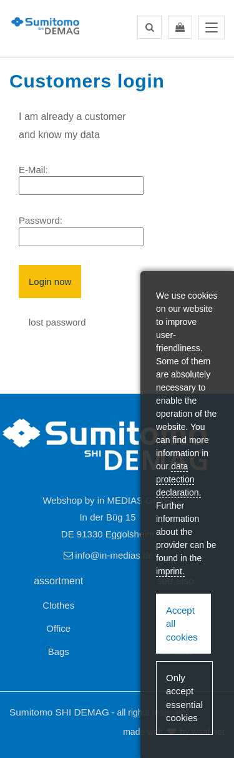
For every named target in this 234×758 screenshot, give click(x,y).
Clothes (58, 605)
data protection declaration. (178, 479)
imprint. (170, 571)
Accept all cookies (182, 623)
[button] (149, 27)
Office (58, 628)
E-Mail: (33, 169)
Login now (50, 281)
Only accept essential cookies (184, 697)
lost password (57, 322)
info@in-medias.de (107, 555)
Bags (58, 651)
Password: (40, 220)
